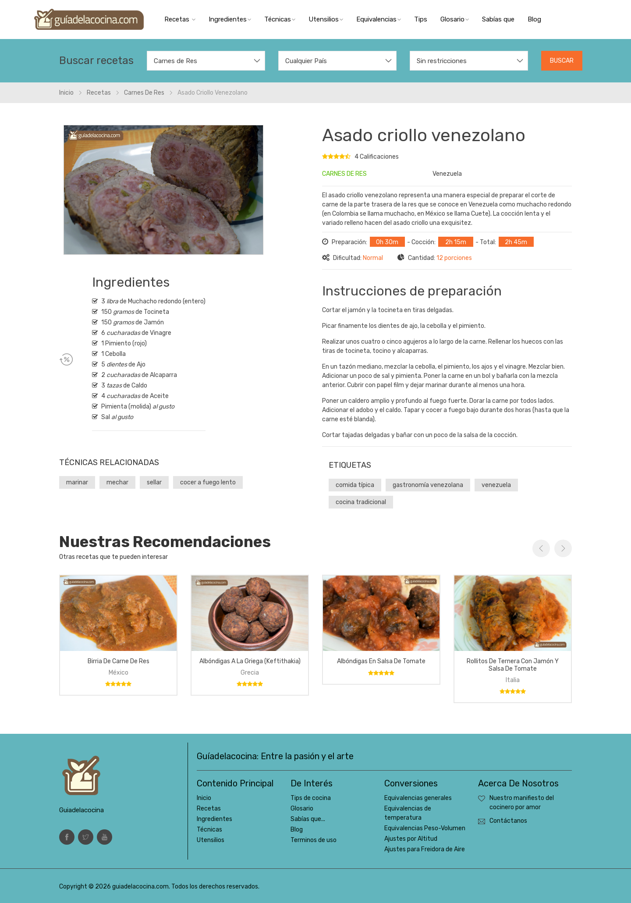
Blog (534, 19)
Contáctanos (508, 821)
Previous (541, 548)
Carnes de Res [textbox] (175, 61)
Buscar (562, 60)
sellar (154, 482)
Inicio (204, 798)
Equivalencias (378, 19)
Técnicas (279, 19)
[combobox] (206, 61)
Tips (420, 19)
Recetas (179, 19)
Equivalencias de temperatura (407, 813)
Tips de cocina (311, 798)
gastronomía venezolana (428, 485)
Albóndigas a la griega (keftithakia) (250, 661)
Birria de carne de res (118, 661)
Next (563, 548)
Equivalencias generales (418, 798)
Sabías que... (308, 819)
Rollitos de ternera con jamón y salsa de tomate (513, 665)
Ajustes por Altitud (410, 839)
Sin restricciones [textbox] (442, 61)
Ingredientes (230, 19)
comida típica (355, 485)
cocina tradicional (361, 502)
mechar (117, 482)
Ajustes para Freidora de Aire (424, 849)
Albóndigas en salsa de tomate (381, 661)
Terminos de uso (314, 840)
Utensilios (325, 19)
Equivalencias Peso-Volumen (424, 828)
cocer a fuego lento (208, 482)
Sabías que (498, 19)
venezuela (496, 485)
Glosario (454, 19)
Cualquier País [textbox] (306, 61)
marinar (77, 482)
